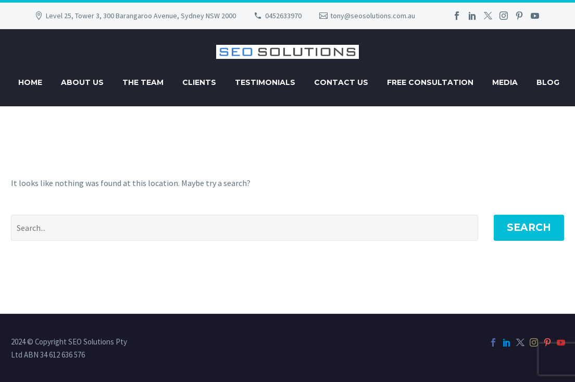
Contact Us (341, 82)
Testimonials (265, 82)
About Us (82, 82)
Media (505, 82)
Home (30, 82)
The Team (143, 82)
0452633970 (283, 15)
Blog (547, 82)
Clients (199, 82)
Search (529, 227)
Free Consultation (430, 82)
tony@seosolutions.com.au (372, 15)
